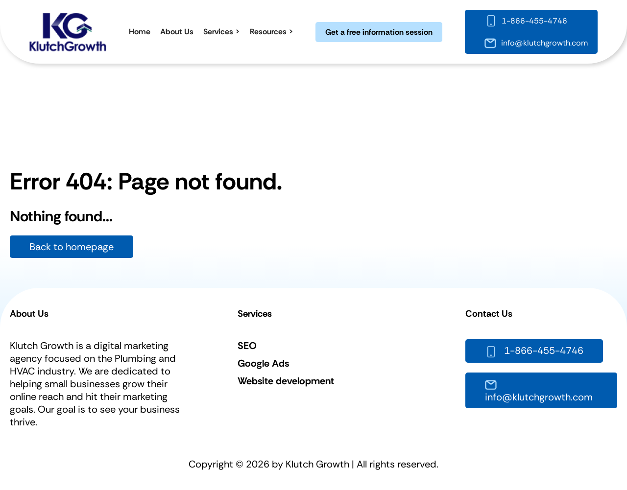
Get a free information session (379, 32)
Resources (268, 31)
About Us (176, 31)
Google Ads (263, 363)
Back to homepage (71, 246)
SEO (247, 345)
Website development (286, 380)
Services (218, 31)
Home (139, 31)
